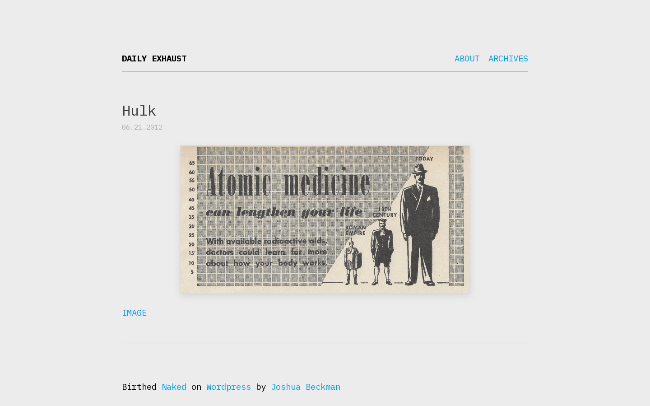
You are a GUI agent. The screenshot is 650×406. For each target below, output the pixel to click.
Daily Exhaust (154, 58)
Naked (174, 386)
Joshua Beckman (305, 386)
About (467, 58)
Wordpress (228, 386)
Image (134, 312)
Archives (508, 58)
